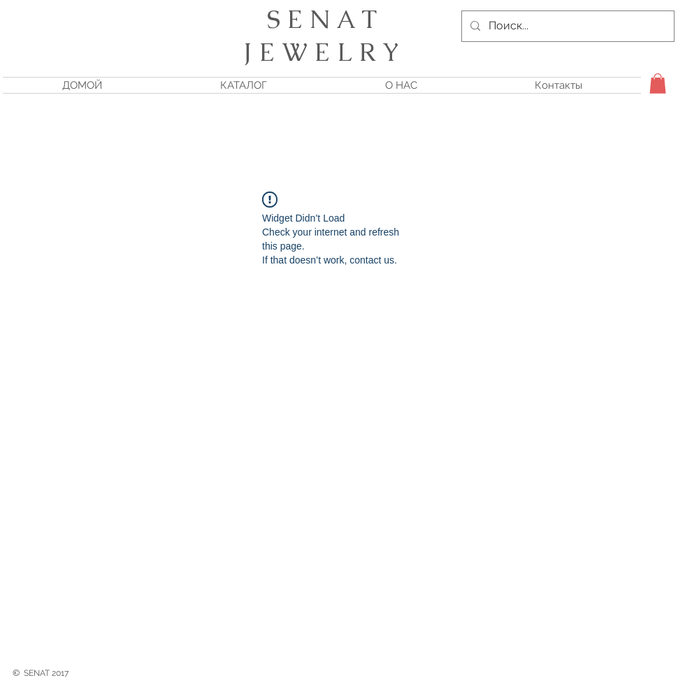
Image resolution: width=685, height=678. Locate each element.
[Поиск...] (566, 26)
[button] (657, 83)
